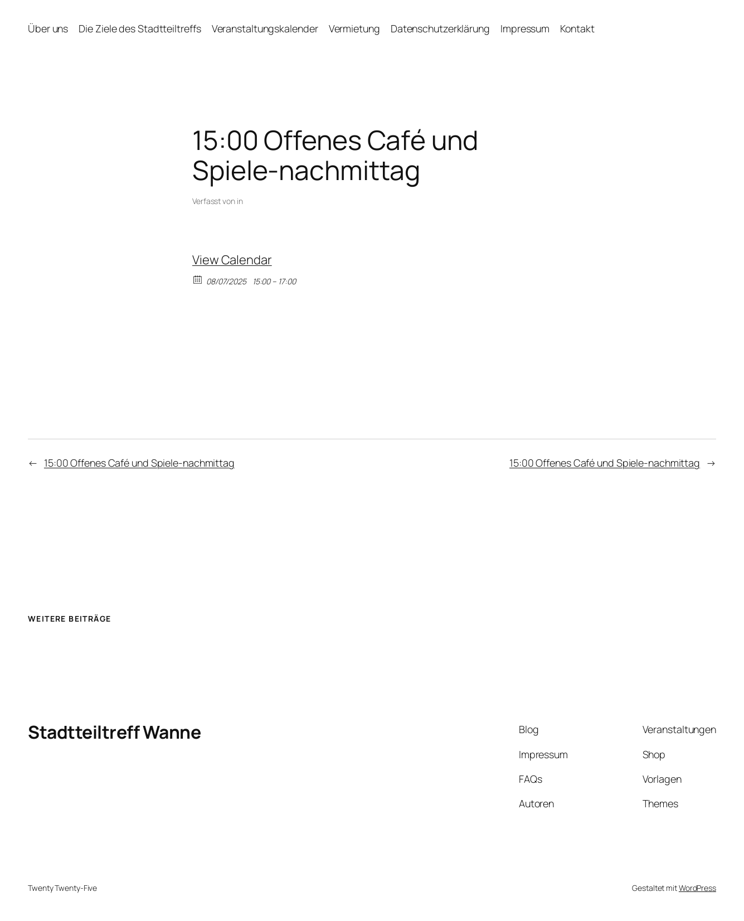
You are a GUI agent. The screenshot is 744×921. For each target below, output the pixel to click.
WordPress (697, 888)
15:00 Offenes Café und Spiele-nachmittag (139, 462)
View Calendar (232, 259)
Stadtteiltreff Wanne (114, 732)
